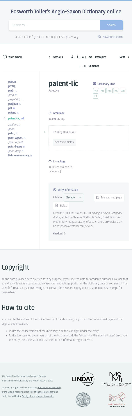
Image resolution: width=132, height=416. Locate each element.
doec (123, 90)
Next (124, 57)
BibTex (61, 206)
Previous (56, 57)
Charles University (45, 392)
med (109, 90)
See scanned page (109, 198)
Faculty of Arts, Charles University (38, 396)
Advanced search (110, 37)
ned (102, 90)
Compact (91, 66)
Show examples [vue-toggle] (64, 142)
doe (116, 90)
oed (96, 90)
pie (95, 96)
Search (111, 25)
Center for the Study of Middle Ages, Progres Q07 (116, 399)
